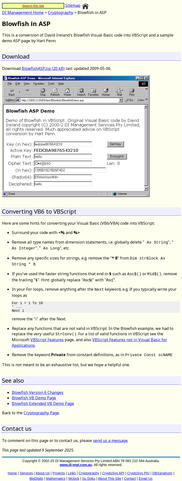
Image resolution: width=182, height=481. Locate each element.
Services (26, 469)
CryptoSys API (113, 469)
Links (72, 469)
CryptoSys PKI (138, 469)
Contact (130, 475)
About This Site (109, 475)
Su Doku (88, 475)
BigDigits (36, 475)
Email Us (145, 475)
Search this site (33, 6)
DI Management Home (23, 12)
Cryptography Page (41, 409)
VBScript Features (47, 336)
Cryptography (60, 12)
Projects (59, 469)
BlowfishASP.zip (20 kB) (43, 68)
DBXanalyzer (162, 469)
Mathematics (55, 475)
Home (12, 469)
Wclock (73, 475)
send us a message (110, 436)
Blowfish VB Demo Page (34, 394)
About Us (43, 469)
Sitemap (72, 5)
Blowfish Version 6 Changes (37, 388)
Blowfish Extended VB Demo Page (43, 399)
